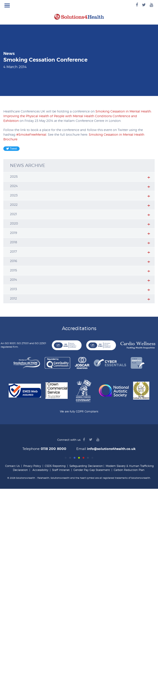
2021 (13, 214)
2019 (13, 233)
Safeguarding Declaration (86, 466)
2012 (13, 298)
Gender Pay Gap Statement (91, 470)
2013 (13, 289)
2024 (14, 186)
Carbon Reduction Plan (129, 470)
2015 (13, 270)
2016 (13, 261)
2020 (14, 223)
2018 (13, 242)
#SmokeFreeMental (31, 134)
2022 (14, 204)
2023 (14, 195)
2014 (13, 279)
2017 (13, 251)
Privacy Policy (32, 466)
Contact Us (12, 466)
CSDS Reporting (55, 466)
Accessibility (40, 470)
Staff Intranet (61, 470)
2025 (14, 176)
